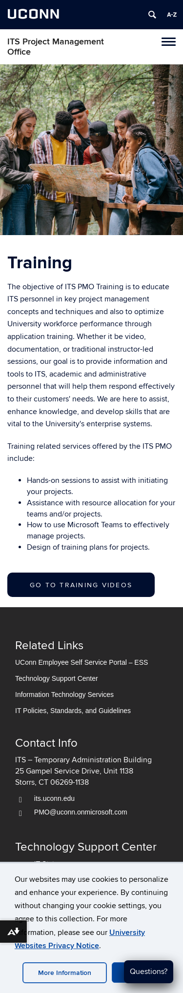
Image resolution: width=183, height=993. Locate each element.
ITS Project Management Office (55, 47)
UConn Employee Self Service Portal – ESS (81, 662)
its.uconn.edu (54, 798)
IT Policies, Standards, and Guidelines (73, 711)
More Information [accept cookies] (64, 973)
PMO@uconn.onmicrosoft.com (80, 812)
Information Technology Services (64, 694)
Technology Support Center (56, 678)
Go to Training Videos (81, 585)
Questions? (148, 971)
